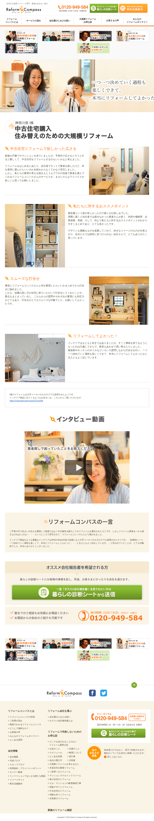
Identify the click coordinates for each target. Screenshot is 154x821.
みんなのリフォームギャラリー (137, 20)
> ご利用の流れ (15, 720)
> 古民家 (71, 760)
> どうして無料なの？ (18, 728)
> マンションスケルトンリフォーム (64, 775)
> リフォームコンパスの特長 (21, 717)
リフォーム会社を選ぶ (60, 711)
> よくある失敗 (55, 756)
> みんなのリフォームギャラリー (23, 736)
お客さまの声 (112, 20)
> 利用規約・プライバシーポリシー (24, 768)
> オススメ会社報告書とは (60, 720)
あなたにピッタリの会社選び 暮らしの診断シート (104, 8)
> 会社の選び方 (55, 760)
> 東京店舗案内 (15, 783)
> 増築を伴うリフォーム (59, 794)
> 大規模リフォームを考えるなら (63, 764)
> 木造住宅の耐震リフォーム (61, 768)
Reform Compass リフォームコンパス (23, 9)
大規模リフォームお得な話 (87, 20)
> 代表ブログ (14, 760)
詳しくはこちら (114, 756)
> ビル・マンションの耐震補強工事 (64, 783)
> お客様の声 (14, 732)
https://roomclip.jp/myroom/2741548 (26, 401)
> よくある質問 (15, 740)
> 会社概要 (13, 757)
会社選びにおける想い (59, 20)
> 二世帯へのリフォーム (59, 772)
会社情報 (13, 751)
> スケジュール (55, 752)
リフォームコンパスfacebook (92, 693)
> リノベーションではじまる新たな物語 (26, 776)
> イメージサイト (16, 780)
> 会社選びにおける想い (59, 717)
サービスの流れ (33, 20)
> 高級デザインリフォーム (60, 787)
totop (134, 685)
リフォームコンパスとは (11, 20)
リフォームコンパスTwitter (103, 693)
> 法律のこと (73, 748)
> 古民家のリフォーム (58, 798)
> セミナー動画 (15, 772)
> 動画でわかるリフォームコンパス (24, 724)
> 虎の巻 (71, 756)
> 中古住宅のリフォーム (59, 791)
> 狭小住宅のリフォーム (59, 779)
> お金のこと (54, 748)
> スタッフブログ (16, 764)
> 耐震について (74, 752)
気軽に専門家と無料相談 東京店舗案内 (133, 8)
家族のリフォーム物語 (60, 810)
